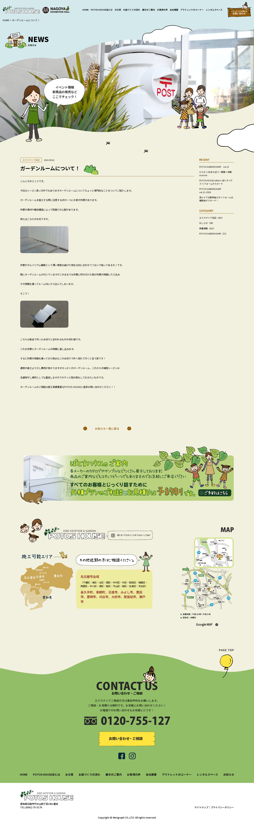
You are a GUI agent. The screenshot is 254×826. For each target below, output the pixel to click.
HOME (85, 9)
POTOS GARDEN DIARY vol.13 (214, 166)
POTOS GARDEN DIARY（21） (213, 233)
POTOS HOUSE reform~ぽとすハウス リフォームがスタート (216, 182)
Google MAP (204, 624)
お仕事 (118, 9)
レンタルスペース (214, 9)
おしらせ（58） (206, 222)
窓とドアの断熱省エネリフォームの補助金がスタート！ (216, 199)
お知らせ (228, 774)
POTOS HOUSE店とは (102, 9)
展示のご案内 (148, 9)
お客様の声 (162, 9)
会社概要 (174, 9)
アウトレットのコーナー (192, 9)
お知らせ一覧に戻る (107, 428)
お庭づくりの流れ (131, 9)
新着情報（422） (207, 228)
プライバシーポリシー (222, 807)
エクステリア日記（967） (211, 217)
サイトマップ (201, 807)
